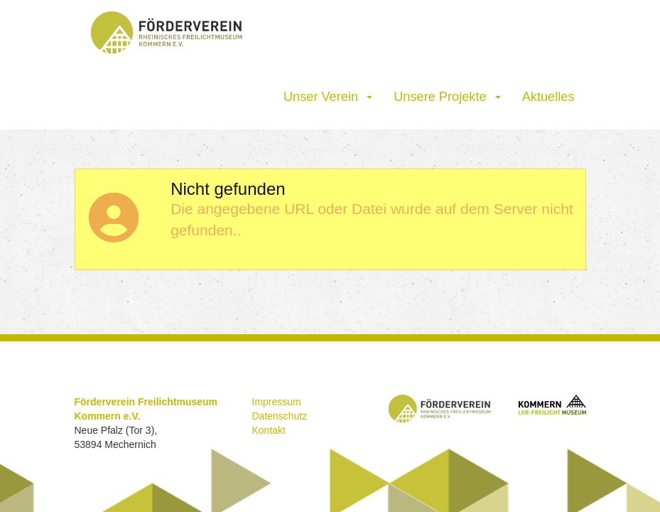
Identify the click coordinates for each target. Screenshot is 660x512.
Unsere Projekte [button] (447, 97)
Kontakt (269, 430)
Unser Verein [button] (327, 97)
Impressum (276, 401)
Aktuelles (548, 97)
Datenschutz (280, 416)
